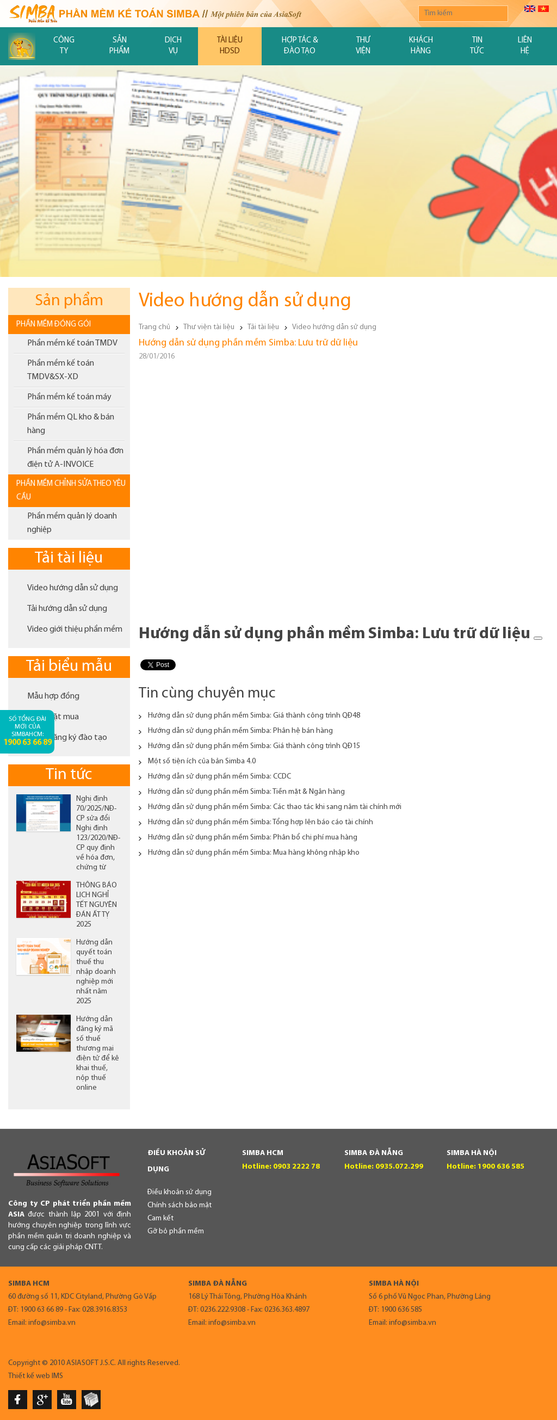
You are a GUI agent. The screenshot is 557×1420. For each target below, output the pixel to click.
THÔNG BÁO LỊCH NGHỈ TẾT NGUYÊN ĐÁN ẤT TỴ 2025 (96, 905)
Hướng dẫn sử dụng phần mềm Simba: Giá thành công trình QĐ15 (254, 746)
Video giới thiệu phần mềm (74, 629)
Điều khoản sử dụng (179, 1192)
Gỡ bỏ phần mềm (175, 1231)
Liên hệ (525, 45)
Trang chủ (154, 327)
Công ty (64, 45)
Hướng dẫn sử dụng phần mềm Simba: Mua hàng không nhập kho (254, 853)
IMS (57, 1376)
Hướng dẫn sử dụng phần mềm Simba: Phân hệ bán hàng (240, 731)
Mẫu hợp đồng (53, 696)
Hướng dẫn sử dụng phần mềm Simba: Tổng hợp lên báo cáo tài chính (260, 822)
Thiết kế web (29, 1376)
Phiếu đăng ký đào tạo (67, 737)
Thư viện (363, 45)
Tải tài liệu (69, 558)
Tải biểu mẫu (69, 666)
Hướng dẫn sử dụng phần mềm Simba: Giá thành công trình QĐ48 (254, 716)
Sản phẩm (119, 45)
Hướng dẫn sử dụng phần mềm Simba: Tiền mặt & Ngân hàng (246, 792)
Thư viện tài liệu (208, 327)
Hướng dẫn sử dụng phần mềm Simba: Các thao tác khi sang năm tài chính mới (274, 807)
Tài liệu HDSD (230, 45)
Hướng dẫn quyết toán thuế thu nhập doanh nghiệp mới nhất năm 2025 (96, 972)
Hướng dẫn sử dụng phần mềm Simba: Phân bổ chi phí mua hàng (252, 838)
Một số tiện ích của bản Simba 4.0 (202, 761)
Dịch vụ (173, 45)
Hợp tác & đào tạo (300, 45)
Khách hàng (421, 45)
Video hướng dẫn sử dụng (72, 588)
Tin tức (477, 45)
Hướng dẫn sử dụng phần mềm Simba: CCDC (219, 777)
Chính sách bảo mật (179, 1205)
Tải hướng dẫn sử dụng (67, 608)
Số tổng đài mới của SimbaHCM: (27, 731)
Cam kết (160, 1218)
